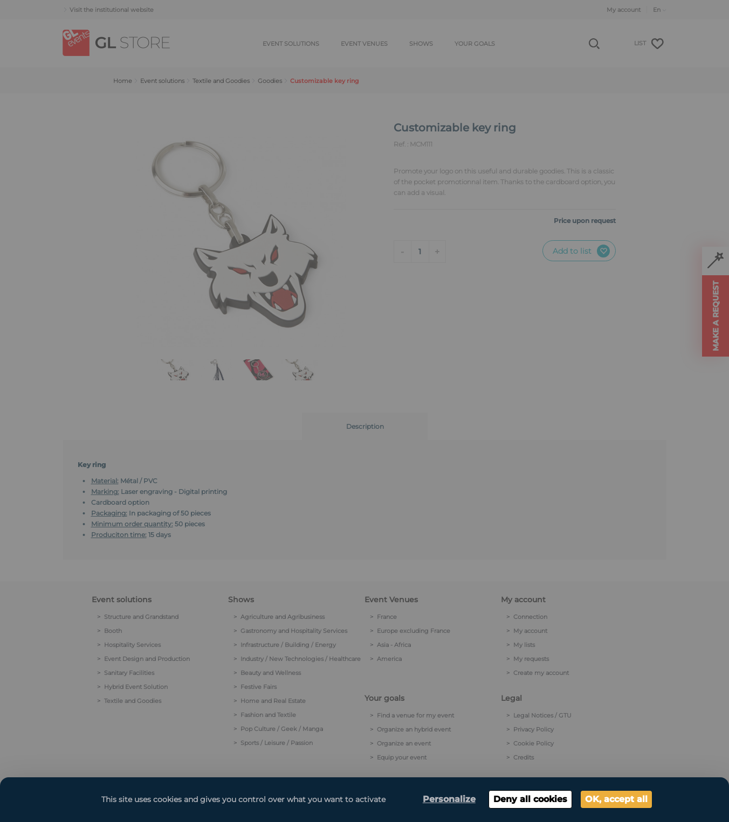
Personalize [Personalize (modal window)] (449, 799)
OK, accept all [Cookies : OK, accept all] (616, 799)
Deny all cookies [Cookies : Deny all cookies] (530, 799)
